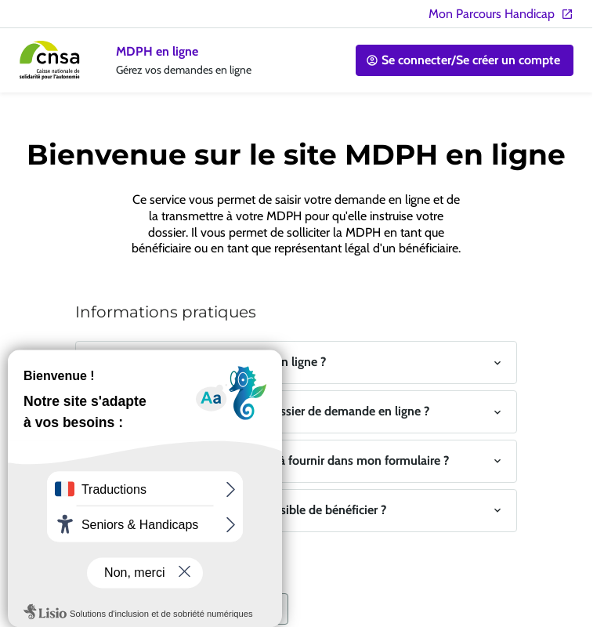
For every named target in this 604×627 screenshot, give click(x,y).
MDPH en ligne (157, 51)
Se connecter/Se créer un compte (463, 60)
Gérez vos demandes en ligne (183, 70)
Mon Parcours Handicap (501, 13)
